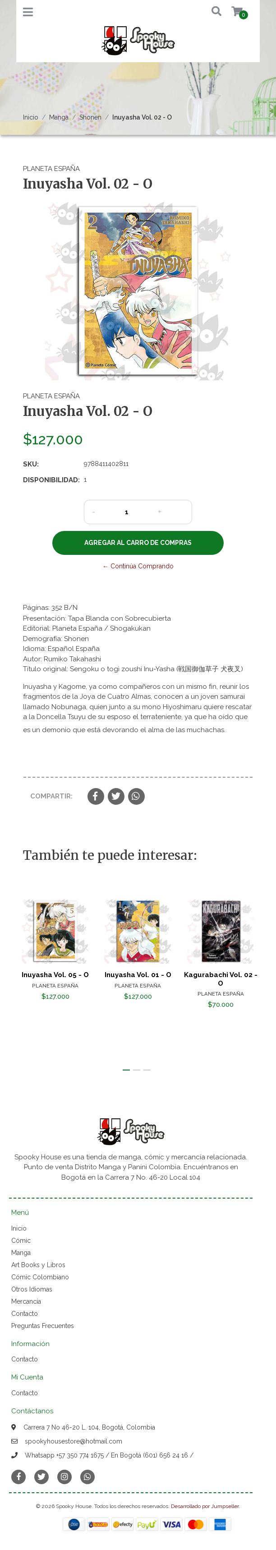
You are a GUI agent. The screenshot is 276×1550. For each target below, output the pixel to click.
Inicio (30, 117)
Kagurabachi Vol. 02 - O (221, 979)
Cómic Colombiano (40, 1277)
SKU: (31, 464)
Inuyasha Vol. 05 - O (55, 975)
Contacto (24, 1313)
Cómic (21, 1240)
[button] (209, 12)
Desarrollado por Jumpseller (205, 1506)
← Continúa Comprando (138, 566)
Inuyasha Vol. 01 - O (138, 975)
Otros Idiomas (31, 1289)
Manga (59, 117)
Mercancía (26, 1301)
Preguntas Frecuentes (42, 1325)
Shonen (90, 117)
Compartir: (51, 796)
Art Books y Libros (38, 1265)
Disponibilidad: (50, 480)
